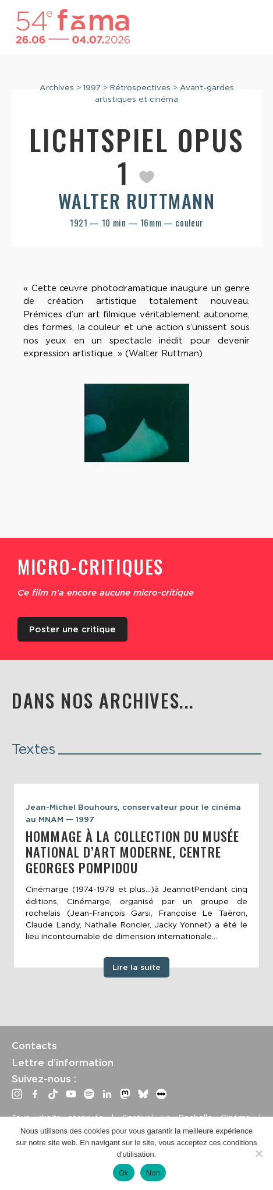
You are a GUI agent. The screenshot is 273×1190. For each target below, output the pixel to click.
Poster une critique (72, 629)
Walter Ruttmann (136, 200)
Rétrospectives (140, 87)
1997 (92, 87)
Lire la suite (136, 967)
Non (153, 1172)
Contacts (34, 1045)
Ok (124, 1172)
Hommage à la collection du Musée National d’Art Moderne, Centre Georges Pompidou (132, 851)
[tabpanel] (136, 876)
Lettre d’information (63, 1062)
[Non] (258, 1153)
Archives (57, 87)
